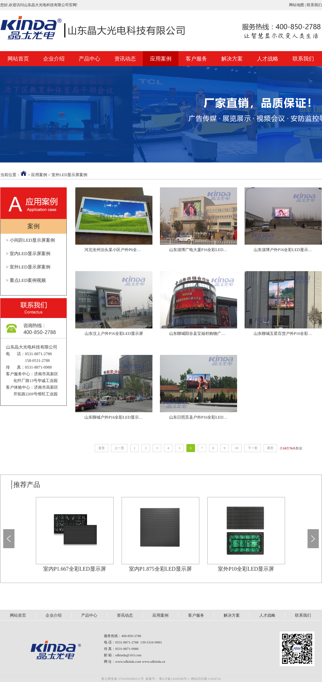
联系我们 (314, 5)
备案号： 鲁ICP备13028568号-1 (167, 679)
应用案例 (160, 59)
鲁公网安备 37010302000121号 (122, 679)
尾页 (270, 448)
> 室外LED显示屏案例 (28, 267)
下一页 (252, 448)
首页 (101, 448)
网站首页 (18, 59)
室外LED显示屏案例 (69, 175)
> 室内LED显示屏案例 (28, 253)
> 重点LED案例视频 (26, 280)
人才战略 (267, 59)
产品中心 (89, 59)
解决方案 (232, 59)
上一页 (119, 448)
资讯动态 (125, 59)
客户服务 (196, 59)
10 (236, 448)
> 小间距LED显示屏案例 (30, 240)
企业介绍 (54, 59)
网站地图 (296, 5)
